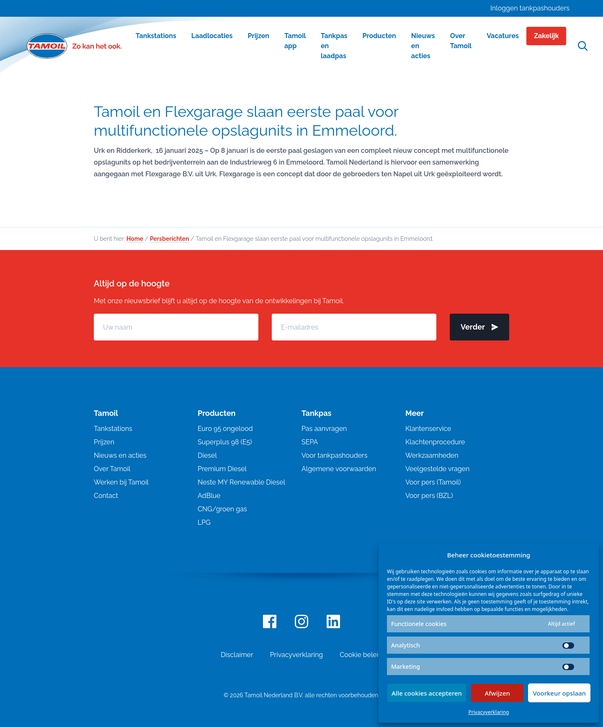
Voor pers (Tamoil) (433, 482)
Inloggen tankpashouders (530, 8)
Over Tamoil (112, 469)
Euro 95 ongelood (225, 429)
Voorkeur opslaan (559, 693)
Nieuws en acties (120, 455)
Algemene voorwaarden (339, 469)
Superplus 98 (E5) (225, 442)
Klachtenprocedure (435, 442)
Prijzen (104, 442)
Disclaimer (237, 655)
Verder (479, 326)
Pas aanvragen (324, 429)
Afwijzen (497, 693)
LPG (204, 522)
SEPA (310, 442)
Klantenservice (428, 429)
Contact (106, 496)
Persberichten (169, 238)
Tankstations (113, 429)
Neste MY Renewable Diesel (241, 482)
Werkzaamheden (432, 455)
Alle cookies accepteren (427, 693)
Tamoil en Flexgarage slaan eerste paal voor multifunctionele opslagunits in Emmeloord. (246, 121)
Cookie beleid (361, 655)
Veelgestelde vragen (437, 469)
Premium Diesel (222, 469)
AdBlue (209, 496)
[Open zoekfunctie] (583, 46)
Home (134, 238)
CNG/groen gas (222, 509)
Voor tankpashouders (334, 455)
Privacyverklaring (489, 712)
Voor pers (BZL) (429, 496)
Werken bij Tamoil (121, 482)
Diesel (207, 455)
